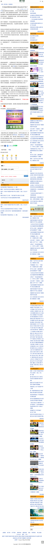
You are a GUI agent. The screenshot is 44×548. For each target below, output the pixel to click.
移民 (42, 351)
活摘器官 (36, 311)
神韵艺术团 (11, 536)
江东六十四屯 (39, 346)
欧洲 (28, 538)
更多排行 (42, 418)
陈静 (33, 502)
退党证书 (34, 536)
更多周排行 (41, 256)
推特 (23, 534)
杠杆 (38, 333)
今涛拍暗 (35, 498)
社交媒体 (33, 331)
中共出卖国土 (40, 314)
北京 (42, 338)
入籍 (32, 355)
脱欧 (31, 333)
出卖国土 (32, 311)
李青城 (38, 504)
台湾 (37, 338)
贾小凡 (41, 498)
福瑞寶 (30, 536)
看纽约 (23, 536)
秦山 (33, 504)
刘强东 (31, 340)
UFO (41, 318)
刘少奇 (32, 361)
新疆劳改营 (37, 349)
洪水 (31, 314)
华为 (37, 327)
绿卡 (35, 355)
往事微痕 (34, 314)
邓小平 (39, 359)
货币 (33, 335)
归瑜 (34, 500)
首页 (2, 4)
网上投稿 (39, 532)
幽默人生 (35, 362)
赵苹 (31, 504)
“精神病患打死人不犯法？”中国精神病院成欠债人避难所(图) (36, 150)
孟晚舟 (32, 322)
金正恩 (36, 320)
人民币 (36, 335)
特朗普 (31, 307)
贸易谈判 (34, 324)
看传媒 (26, 536)
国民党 (31, 318)
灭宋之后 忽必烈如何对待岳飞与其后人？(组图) (11, 209)
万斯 (41, 322)
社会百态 (41, 520)
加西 (30, 538)
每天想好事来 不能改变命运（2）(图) (9, 187)
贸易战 (32, 309)
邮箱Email (32, 526)
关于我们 (14, 532)
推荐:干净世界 (5, 536)
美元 (40, 333)
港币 (31, 337)
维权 (33, 344)
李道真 (31, 500)
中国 (14, 66)
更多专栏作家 (41, 508)
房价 (37, 340)
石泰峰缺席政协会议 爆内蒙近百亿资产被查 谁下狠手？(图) (36, 169)
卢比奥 (35, 307)
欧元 (39, 335)
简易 (39, 498)
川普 (42, 305)
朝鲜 (38, 331)
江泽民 (42, 324)
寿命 (41, 364)
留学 (34, 353)
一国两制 (40, 329)
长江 (40, 313)
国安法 (37, 313)
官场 (33, 329)
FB (36, 331)
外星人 (37, 364)
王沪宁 (38, 324)
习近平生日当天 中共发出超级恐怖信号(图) (10, 198)
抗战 (40, 357)
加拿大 (41, 331)
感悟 (40, 362)
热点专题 (33, 33)
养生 (32, 366)
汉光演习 (41, 316)
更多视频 (42, 494)
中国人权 (32, 522)
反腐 (42, 327)
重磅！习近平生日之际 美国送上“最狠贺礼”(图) (11, 190)
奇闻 (35, 364)
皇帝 (38, 361)
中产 (31, 338)
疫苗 (42, 313)
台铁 (40, 311)
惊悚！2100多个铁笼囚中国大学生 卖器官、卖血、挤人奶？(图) (37, 372)
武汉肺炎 (39, 305)
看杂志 (20, 536)
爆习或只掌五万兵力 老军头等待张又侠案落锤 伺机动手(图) (36, 378)
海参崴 (34, 338)
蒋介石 (33, 359)
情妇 (35, 327)
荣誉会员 (15, 134)
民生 (37, 355)
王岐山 (39, 320)
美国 (31, 324)
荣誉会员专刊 (35, 7)
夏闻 (41, 500)
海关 (36, 353)
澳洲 (33, 357)
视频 (32, 421)
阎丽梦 (32, 320)
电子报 (8, 532)
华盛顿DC (24, 538)
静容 (36, 504)
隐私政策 (25, 532)
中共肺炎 (32, 305)
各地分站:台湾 (16, 538)
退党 (34, 318)
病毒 (38, 307)
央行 (33, 333)
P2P (34, 342)
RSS (26, 534)
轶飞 (37, 500)
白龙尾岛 (40, 348)
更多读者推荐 (26, 218)
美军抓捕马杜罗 (33, 40)
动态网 (38, 536)
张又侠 (39, 309)
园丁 (39, 502)
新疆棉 (34, 313)
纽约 (21, 538)
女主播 (34, 351)
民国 (35, 357)
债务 (36, 333)
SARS (33, 349)
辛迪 (40, 506)
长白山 (36, 348)
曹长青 (37, 506)
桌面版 (4, 532)
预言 (32, 364)
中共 (2, 10)
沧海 (42, 506)
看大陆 (5, 4)
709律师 (36, 344)
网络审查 (33, 346)
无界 (41, 536)
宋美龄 (36, 359)
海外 (40, 355)
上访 (40, 344)
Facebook (19, 534)
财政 (39, 337)
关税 (36, 322)
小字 (27, 9)
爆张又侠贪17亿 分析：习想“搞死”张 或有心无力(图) (12, 196)
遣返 (38, 353)
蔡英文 (39, 338)
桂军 (37, 357)
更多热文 (42, 301)
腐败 (39, 327)
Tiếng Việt (24, 539)
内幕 (38, 325)
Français (20, 539)
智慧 (38, 362)
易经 (31, 362)
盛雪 (41, 502)
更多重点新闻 (41, 116)
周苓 (31, 502)
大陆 (32, 342)
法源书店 (16, 536)
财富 (41, 337)
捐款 (29, 532)
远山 (39, 500)
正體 (40, 1)
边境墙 (38, 322)
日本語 (28, 539)
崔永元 (31, 325)
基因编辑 (40, 342)
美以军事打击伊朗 (34, 35)
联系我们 (34, 532)
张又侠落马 (32, 38)
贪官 (32, 327)
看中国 (36, 329)
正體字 (16, 539)
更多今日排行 (41, 205)
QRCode (11, 145)
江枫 (31, 506)
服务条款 (19, 532)
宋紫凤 (31, 498)
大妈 (34, 340)
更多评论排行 (26, 200)
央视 (37, 351)
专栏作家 (33, 496)
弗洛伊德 (38, 318)
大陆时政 (10, 4)
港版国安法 (36, 316)
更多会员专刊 (41, 31)
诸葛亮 (41, 361)
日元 (41, 335)
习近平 (36, 309)
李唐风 (36, 502)
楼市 (37, 337)
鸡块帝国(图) (33, 13)
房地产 (34, 337)
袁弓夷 (31, 316)
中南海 (35, 325)
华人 (39, 351)
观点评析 (36, 520)
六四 (42, 309)
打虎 (31, 329)
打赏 (22, 9)
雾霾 (37, 342)
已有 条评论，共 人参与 (7, 169)
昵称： (3, 165)
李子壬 (34, 506)
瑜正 (41, 504)
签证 (41, 353)
